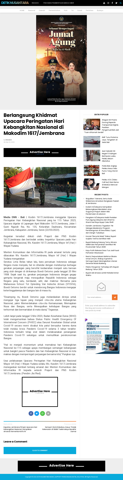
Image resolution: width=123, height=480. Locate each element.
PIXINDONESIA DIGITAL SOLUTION (73, 477)
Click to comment (40, 450)
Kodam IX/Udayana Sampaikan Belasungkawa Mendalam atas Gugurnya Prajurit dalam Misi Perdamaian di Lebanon (99, 210)
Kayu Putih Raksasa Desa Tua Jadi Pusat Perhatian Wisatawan (102, 251)
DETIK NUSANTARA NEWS (19, 2)
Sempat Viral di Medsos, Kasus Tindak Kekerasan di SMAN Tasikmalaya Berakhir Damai (59, 429)
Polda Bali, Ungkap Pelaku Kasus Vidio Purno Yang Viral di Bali (109, 170)
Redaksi (35, 3)
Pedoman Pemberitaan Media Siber (58, 3)
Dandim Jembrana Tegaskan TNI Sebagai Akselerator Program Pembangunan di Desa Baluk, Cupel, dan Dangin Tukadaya (101, 229)
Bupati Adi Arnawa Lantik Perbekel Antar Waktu (102, 274)
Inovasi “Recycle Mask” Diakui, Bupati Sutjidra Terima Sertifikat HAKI (101, 237)
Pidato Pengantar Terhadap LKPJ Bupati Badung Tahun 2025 (102, 268)
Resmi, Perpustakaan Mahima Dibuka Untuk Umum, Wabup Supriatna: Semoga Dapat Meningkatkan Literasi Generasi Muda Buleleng (101, 260)
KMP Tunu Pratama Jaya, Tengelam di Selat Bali (110, 139)
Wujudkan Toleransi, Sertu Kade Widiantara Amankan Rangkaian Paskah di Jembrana (102, 201)
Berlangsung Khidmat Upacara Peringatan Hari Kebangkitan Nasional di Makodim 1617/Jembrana (34, 124)
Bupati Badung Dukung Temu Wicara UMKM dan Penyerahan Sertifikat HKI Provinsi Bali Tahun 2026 (101, 244)
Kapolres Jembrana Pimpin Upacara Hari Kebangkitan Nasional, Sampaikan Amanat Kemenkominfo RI (20, 429)
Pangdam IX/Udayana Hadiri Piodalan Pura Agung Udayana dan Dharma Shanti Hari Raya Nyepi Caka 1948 (101, 219)
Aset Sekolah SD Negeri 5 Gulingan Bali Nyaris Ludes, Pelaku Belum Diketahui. (109, 156)
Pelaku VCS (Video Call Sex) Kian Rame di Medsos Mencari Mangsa (110, 183)
